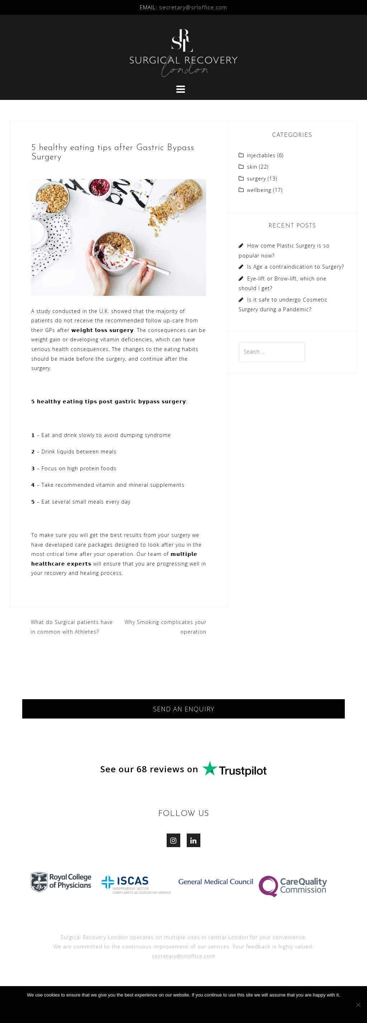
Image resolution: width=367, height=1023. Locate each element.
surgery (256, 178)
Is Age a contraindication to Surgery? (295, 266)
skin (252, 166)
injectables (261, 155)
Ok (185, 1009)
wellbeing (259, 190)
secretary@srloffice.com (193, 7)
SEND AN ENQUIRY (183, 709)
